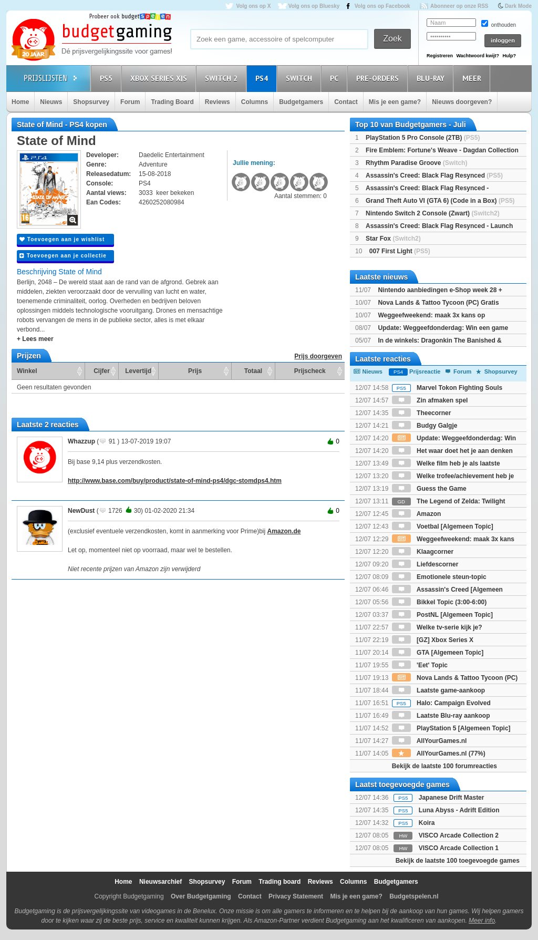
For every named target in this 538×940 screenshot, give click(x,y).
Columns (254, 102)
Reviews (217, 102)
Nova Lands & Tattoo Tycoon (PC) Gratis (438, 302)
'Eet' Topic (420, 665)
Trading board (279, 881)
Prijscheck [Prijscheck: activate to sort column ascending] (310, 371)
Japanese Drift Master (451, 797)
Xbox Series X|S (160, 78)
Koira (427, 823)
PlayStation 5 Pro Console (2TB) (423, 137)
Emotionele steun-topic (439, 577)
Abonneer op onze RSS (459, 6)
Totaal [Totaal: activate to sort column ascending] (253, 371)
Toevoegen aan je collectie (63, 256)
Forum (130, 102)
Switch (300, 78)
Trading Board (172, 102)
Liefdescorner (425, 564)
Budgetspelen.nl (413, 896)
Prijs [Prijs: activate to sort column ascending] (195, 371)
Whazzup (81, 441)
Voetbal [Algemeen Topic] (442, 526)
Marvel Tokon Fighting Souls (447, 387)
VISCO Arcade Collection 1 (459, 848)
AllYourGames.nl (429, 741)
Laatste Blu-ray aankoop (441, 715)
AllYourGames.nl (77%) (438, 753)
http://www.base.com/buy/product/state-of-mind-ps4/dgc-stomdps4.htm (175, 480)
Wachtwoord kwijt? (477, 55)
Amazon (416, 514)
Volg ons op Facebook (382, 6)
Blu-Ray (432, 78)
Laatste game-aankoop (438, 690)
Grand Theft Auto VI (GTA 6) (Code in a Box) (440, 200)
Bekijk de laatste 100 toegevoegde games (458, 860)
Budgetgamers (301, 102)
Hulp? (509, 55)
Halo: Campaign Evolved (441, 703)
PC (336, 78)
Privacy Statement (295, 896)
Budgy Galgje (425, 425)
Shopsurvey (91, 102)
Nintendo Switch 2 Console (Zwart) (433, 213)
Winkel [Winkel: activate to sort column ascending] (27, 371)
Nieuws (51, 102)
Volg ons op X (253, 6)
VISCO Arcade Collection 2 (459, 835)
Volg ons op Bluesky (314, 6)
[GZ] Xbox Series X (432, 640)
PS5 (108, 78)
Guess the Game (429, 488)
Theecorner (421, 413)
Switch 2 (223, 78)
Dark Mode (518, 6)
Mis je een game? (395, 102)
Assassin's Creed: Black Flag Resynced (434, 175)
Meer (473, 78)
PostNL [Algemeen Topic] (442, 614)
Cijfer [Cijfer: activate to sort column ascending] (102, 371)
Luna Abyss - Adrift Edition (459, 810)
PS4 (263, 78)
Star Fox (393, 238)
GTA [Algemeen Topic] (437, 652)
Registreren (440, 55)
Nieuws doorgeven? (462, 102)
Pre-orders (379, 78)
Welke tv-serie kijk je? (437, 627)
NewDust (81, 510)
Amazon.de (284, 531)
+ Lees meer (35, 339)
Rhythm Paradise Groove (416, 163)
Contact (346, 102)
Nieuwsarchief (160, 881)
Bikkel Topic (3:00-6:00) (439, 602)
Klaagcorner (422, 551)
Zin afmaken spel (430, 400)
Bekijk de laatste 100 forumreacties (444, 766)
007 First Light (399, 251)
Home (20, 102)
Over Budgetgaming (201, 896)
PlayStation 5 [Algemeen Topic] (451, 728)
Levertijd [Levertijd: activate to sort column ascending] (138, 371)
